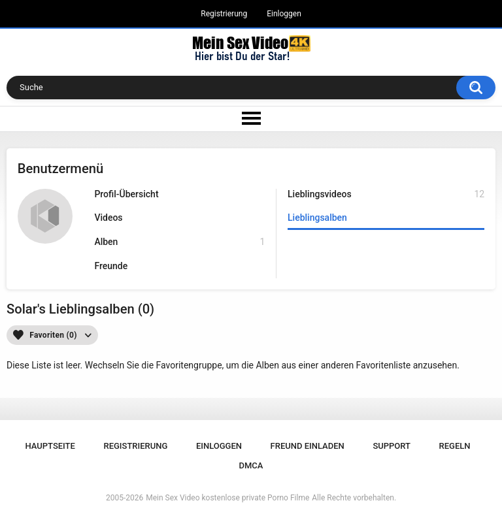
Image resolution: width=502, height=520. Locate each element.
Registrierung (224, 13)
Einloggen (284, 13)
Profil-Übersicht (126, 194)
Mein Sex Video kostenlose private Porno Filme (227, 497)
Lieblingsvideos (386, 194)
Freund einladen (307, 446)
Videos (108, 217)
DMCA (251, 465)
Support (391, 446)
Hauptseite (50, 446)
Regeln (455, 446)
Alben (179, 242)
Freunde (110, 266)
